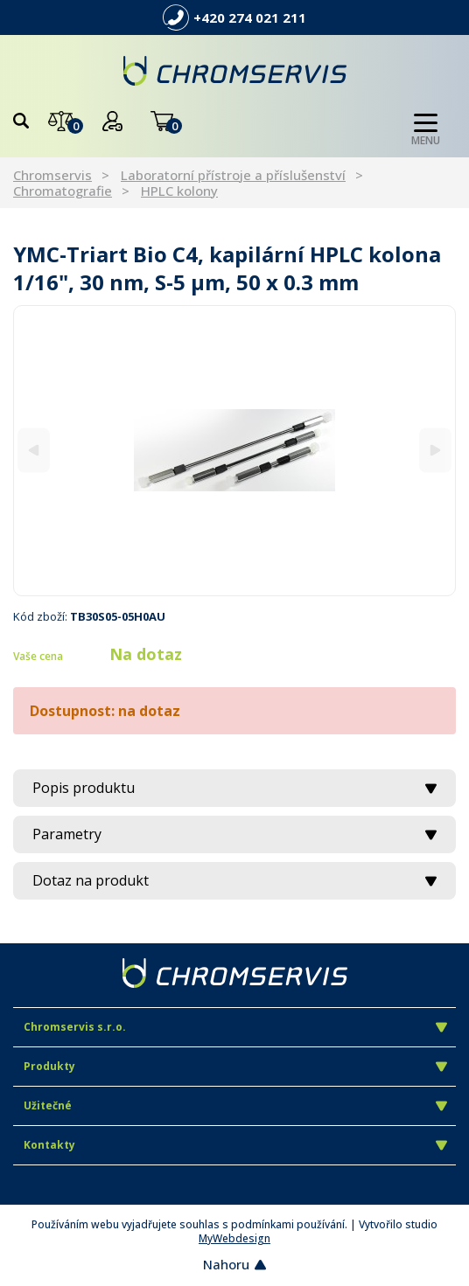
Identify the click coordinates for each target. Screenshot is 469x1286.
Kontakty (235, 1144)
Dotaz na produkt (234, 880)
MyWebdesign (234, 1238)
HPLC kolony (179, 190)
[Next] (435, 450)
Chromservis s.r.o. (235, 1026)
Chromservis (52, 175)
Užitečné (235, 1105)
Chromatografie (62, 190)
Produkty (235, 1066)
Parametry (234, 834)
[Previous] (34, 450)
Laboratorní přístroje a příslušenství (233, 175)
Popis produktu (234, 787)
